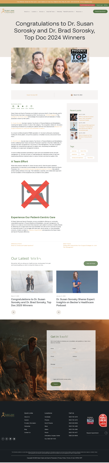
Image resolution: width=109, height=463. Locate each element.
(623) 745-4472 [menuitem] (73, 420)
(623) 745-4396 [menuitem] (73, 429)
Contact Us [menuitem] (27, 433)
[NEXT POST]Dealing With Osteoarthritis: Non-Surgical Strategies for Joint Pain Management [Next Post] (80, 245)
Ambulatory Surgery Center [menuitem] (52, 436)
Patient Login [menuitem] (100, 5)
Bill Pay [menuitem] (106, 5)
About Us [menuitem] (27, 417)
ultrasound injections (77, 157)
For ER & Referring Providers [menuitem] (87, 5)
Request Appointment (100, 11)
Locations (34, 11)
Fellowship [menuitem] (27, 426)
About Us (26, 11)
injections (74, 154)
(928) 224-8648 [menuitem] (73, 436)
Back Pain (83, 151)
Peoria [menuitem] (46, 433)
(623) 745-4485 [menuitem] (73, 426)
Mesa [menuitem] (46, 426)
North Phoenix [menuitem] (49, 423)
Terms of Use (70, 458)
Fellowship (59, 11)
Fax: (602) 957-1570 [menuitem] (50, 439)
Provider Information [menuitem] (30, 423)
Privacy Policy (62, 458)
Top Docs (74, 161)
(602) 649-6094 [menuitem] (73, 423)
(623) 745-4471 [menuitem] (73, 433)
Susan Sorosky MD (32, 95)
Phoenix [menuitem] (47, 420)
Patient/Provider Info (68, 11)
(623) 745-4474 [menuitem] (73, 417)
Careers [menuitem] (26, 420)
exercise (74, 151)
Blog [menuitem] (25, 429)
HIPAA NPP (78, 458)
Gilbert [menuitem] (46, 429)
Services (41, 11)
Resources (78, 11)
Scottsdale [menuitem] (47, 417)
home (82, 154)
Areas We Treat (50, 11)
